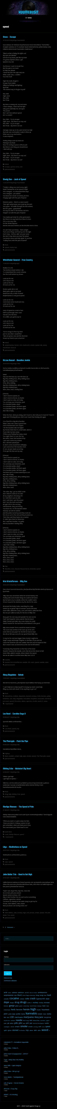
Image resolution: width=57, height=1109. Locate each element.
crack (6, 834)
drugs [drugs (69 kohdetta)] (23, 1002)
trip (18, 728)
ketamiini (33, 569)
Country (7, 660)
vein (21, 167)
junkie (48, 696)
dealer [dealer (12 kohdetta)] (47, 999)
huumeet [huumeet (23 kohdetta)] (45, 1009)
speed (12, 167)
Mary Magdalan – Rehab (13, 674)
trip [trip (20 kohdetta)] (27, 1030)
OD (29, 662)
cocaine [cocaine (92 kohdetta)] (14, 998)
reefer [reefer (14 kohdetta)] (47, 1023)
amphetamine (9, 345)
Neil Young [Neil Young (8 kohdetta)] (26, 1020)
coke (15, 913)
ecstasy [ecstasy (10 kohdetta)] (41, 1002)
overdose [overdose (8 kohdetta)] (42, 1020)
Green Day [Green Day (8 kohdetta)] (26, 1006)
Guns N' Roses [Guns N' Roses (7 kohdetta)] (33, 1006)
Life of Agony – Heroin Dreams (14, 1083)
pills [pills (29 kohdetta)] (16, 1023)
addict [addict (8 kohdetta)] (9, 992)
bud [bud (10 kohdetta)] (45, 995)
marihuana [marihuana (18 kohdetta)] (19, 1017)
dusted (28, 696)
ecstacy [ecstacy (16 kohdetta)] (35, 1002)
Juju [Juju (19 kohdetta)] (13, 1014)
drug (6, 794)
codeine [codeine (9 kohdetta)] (22, 999)
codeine (15, 696)
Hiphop (7, 753)
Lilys (6, 862)
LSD (20, 345)
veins (46, 662)
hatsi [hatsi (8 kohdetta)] (47, 1006)
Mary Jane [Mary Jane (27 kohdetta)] (39, 1017)
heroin (17, 345)
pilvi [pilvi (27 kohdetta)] (20, 1023)
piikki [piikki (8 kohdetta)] (5, 1023)
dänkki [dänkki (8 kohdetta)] (29, 1002)
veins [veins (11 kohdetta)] (39, 1030)
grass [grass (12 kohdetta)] (17, 1006)
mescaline (27, 698)
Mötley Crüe (16, 794)
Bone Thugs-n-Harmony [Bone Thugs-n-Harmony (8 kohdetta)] (29, 995)
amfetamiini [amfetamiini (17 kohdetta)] (42, 992)
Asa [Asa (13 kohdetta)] (15, 995)
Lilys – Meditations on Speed (15, 847)
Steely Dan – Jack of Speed (14, 179)
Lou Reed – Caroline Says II (14, 713)
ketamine (6, 698)
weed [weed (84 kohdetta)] (45, 1030)
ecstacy (19, 913)
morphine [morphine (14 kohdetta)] (47, 1017)
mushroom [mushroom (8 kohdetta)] (7, 1020)
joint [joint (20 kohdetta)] (6, 1014)
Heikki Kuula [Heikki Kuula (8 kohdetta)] (7, 1010)
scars (32, 662)
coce (12, 569)
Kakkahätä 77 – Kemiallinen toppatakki (16, 1042)
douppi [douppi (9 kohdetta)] (12, 1002)
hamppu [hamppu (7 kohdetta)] (39, 1006)
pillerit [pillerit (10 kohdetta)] (11, 1023)
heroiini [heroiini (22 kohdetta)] (19, 1009)
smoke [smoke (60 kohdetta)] (23, 1026)
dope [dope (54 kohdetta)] (6, 1002)
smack (32, 345)
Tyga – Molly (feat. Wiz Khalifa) (14, 1060)
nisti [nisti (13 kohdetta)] (31, 1020)
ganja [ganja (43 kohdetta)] (11, 1005)
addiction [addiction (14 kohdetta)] (21, 992)
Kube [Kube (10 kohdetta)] (44, 1014)
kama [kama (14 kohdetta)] (23, 1014)
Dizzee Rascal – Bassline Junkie (16, 360)
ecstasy (33, 696)
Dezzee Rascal (19, 569)
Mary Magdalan (18, 698)
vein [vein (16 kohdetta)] (35, 1030)
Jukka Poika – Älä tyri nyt (11, 1071)
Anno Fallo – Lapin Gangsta (12, 1065)
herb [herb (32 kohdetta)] (13, 1009)
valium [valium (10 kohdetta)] (31, 1030)
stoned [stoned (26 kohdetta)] (15, 1030)
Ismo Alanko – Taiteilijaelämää (13, 1077)
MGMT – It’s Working (10, 1094)
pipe (24, 756)
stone (17, 167)
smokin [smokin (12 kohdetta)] (30, 1027)
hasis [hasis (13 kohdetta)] (44, 1006)
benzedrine (8, 696)
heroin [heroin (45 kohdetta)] (26, 1009)
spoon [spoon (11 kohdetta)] (9, 1030)
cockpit (16, 756)
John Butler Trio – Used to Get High (17, 874)
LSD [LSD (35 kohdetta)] (12, 1017)
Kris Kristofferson (16, 662)
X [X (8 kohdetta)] (49, 1030)
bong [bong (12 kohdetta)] (37, 995)
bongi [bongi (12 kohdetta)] (41, 995)
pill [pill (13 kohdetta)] (8, 1023)
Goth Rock (8, 832)
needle (25, 662)
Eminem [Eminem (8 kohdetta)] (6, 1006)
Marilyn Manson (14, 834)
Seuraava (11, 927)
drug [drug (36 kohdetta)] (17, 1002)
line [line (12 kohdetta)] (5, 1017)
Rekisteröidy (8, 978)
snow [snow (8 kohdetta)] (43, 1026)
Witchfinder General (9, 348)
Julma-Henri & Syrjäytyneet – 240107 (16, 1054)
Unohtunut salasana (10, 980)
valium (23, 701)
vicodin (35, 701)
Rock (6, 245)
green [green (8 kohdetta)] (20, 1006)
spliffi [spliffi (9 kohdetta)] (5, 1030)
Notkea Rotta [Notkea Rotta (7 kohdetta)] (36, 1020)
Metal (7, 164)
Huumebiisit (28, 12)
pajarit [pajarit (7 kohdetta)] (47, 1020)
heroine (43, 696)
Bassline (7, 569)
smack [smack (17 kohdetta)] (17, 1026)
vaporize (29, 701)
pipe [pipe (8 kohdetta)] (24, 1023)
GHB (38, 696)
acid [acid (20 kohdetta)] (5, 992)
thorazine (17, 701)
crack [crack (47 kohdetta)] (32, 998)
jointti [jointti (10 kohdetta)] (9, 1014)
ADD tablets (9, 913)
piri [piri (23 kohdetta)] (27, 1023)
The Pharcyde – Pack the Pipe (15, 741)
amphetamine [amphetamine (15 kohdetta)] (8, 995)
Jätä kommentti (10, 169)
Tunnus (6, 957)
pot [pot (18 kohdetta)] (31, 1023)
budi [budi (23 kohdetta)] (49, 995)
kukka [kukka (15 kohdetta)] (49, 1014)
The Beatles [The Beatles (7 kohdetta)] (22, 1030)
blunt (6, 756)
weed (45, 345)
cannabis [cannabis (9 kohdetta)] (6, 999)
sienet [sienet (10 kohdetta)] (12, 1027)
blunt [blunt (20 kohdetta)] (19, 995)
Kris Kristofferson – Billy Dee (15, 581)
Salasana (6, 964)
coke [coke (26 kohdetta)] (27, 998)
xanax (46, 701)
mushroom (26, 345)
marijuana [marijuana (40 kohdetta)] (29, 1017)
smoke (29, 756)
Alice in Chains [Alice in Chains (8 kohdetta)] (33, 992)
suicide (42, 662)
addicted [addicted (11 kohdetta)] (14, 992)
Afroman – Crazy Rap (10, 1089)
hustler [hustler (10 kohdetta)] (39, 1010)
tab (41, 345)
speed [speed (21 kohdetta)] (47, 1026)
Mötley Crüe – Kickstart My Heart (17, 768)
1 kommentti (9, 704)
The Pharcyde (41, 756)
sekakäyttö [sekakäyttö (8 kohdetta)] (7, 1026)
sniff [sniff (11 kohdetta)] (39, 1027)
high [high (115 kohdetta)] (33, 1009)
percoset (6, 701)
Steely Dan (13, 247)
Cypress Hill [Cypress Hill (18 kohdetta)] (40, 999)
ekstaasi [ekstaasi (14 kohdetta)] (47, 1002)
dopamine (22, 696)
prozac (32, 913)
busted (7, 662)
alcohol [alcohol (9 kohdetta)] (27, 992)
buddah (11, 756)
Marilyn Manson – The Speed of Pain (18, 806)
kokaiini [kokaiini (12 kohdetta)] (40, 1014)
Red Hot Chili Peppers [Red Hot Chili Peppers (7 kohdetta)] (38, 1023)
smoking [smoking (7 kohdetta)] (35, 1026)
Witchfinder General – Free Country (18, 260)
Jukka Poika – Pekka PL (11, 1048)
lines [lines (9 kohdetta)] (8, 1017)
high (21, 756)
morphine (34, 698)
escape (7, 167)
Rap (6, 566)
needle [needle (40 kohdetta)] (19, 1020)
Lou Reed (8, 728)
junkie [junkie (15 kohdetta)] (18, 1014)
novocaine (41, 698)
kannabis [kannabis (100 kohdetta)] (31, 1013)
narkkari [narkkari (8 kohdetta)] (13, 1020)
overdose (48, 698)
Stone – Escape (9, 37)
